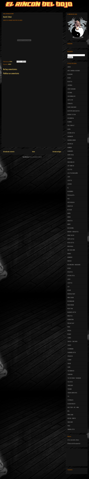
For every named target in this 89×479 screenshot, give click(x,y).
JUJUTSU (69, 180)
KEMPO (69, 213)
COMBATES (70, 103)
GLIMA (68, 129)
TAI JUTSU (70, 382)
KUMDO (69, 253)
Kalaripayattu (70, 195)
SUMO (68, 367)
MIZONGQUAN (70, 301)
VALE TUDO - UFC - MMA (73, 407)
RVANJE (69, 334)
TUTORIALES (70, 400)
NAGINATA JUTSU (71, 312)
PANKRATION (70, 319)
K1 (68, 188)
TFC (68, 396)
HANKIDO (69, 147)
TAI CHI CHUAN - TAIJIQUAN (74, 378)
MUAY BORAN (70, 305)
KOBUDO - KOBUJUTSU (72, 232)
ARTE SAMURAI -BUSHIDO (73, 70)
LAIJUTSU (69, 283)
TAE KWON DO (70, 371)
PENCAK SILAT (70, 323)
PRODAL (69, 330)
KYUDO (69, 268)
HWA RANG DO (70, 162)
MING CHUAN (70, 297)
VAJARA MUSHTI (71, 404)
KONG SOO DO (70, 235)
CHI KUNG (69, 92)
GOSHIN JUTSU (71, 133)
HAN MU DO (70, 144)
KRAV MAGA (70, 246)
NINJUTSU (69, 316)
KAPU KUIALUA (70, 202)
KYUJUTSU (70, 272)
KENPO (69, 224)
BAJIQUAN (69, 74)
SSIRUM (69, 360)
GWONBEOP (70, 136)
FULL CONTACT (70, 125)
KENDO (69, 217)
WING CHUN (70, 415)
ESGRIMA (69, 122)
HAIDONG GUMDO (71, 140)
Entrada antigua (57, 151)
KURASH (69, 261)
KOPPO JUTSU (70, 239)
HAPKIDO (69, 158)
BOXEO (69, 78)
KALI (68, 199)
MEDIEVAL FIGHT (71, 294)
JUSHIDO (69, 184)
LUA (68, 286)
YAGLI (68, 426)
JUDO (68, 177)
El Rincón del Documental (73, 443)
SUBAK (69, 363)
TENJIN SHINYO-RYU (72, 393)
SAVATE (69, 345)
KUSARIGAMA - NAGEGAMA (73, 264)
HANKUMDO (70, 151)
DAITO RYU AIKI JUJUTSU (73, 111)
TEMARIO (69, 389)
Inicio (33, 151)
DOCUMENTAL (70, 118)
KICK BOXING (70, 228)
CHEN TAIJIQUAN (71, 89)
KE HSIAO (69, 210)
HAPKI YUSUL (70, 155)
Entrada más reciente (8, 151)
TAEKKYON (69, 374)
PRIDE (68, 327)
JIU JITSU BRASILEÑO (72, 173)
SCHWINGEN (70, 349)
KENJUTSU (69, 220)
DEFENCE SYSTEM (71, 114)
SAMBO (69, 338)
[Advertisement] (32, 133)
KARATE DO (70, 206)
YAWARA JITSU (71, 429)
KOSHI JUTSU (70, 242)
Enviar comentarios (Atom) (35, 157)
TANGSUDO (70, 385)
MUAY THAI (70, 308)
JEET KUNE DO (70, 166)
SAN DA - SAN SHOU (72, 341)
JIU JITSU (69, 169)
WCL (68, 411)
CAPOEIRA (69, 85)
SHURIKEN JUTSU (71, 352)
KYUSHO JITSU (71, 275)
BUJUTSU (69, 81)
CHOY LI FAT (70, 100)
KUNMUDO (69, 257)
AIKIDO (9, 64)
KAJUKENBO (70, 191)
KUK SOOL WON (71, 250)
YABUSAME (70, 422)
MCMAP (69, 290)
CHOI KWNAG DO (71, 96)
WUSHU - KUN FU (71, 418)
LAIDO (68, 279)
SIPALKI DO (70, 356)
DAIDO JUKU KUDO (71, 107)
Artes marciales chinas (73, 440)
